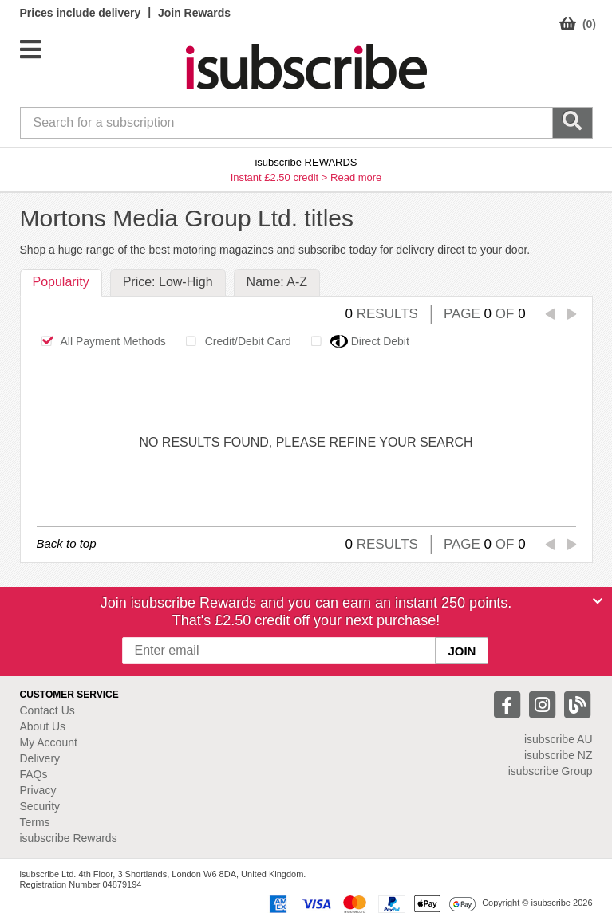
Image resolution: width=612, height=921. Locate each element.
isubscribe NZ (558, 755)
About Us (43, 726)
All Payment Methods (99, 341)
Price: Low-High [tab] (168, 282)
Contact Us (47, 710)
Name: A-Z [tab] (277, 282)
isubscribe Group (550, 771)
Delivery (40, 758)
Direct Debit (355, 341)
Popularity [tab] (61, 282)
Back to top (67, 543)
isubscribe (558, 739)
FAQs (34, 774)
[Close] (597, 601)
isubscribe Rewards (68, 838)
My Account (48, 742)
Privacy (38, 790)
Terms (35, 822)
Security (40, 806)
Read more (355, 177)
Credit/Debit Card (234, 341)
